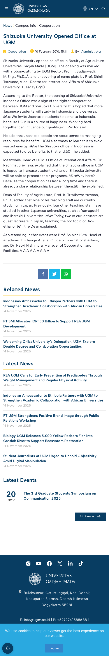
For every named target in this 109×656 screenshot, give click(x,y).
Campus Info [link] (25, 25)
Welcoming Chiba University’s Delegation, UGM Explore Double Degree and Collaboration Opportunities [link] (49, 343)
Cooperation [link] (49, 25)
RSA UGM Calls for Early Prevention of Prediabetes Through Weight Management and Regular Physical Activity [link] (52, 377)
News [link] (7, 25)
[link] (35, 8)
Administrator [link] (91, 51)
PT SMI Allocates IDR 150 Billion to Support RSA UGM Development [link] (46, 323)
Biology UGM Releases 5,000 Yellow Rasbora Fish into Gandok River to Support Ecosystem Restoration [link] (48, 438)
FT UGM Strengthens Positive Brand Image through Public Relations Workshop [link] (51, 418)
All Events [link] (87, 516)
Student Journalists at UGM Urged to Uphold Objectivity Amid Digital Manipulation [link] (50, 458)
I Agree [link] (54, 648)
